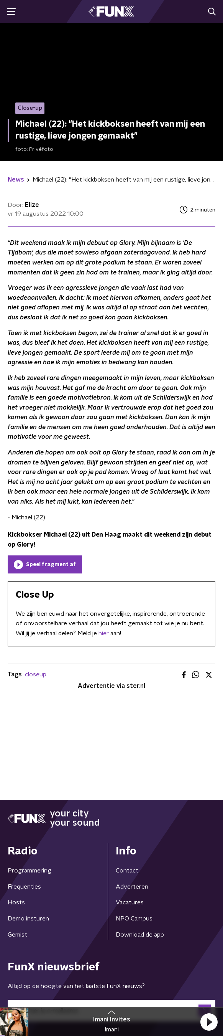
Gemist (17, 935)
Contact (127, 870)
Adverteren (132, 887)
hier (103, 633)
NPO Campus (134, 918)
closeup (35, 674)
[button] (209, 1022)
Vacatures (130, 902)
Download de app (140, 935)
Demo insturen (28, 918)
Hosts (16, 902)
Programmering (29, 870)
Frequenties (24, 887)
